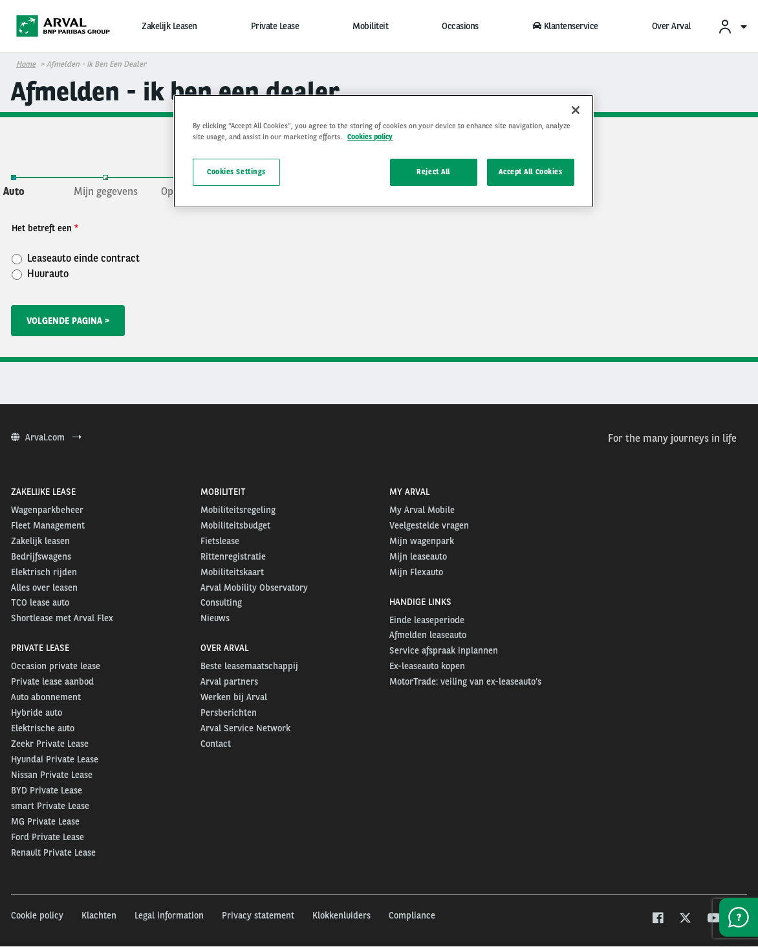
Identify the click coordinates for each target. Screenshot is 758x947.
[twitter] (685, 919)
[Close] (575, 110)
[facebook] (657, 919)
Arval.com (46, 437)
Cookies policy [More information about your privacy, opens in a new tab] (370, 136)
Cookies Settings (236, 171)
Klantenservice (565, 26)
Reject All (433, 171)
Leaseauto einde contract (76, 258)
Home (26, 64)
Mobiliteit (370, 26)
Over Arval (671, 26)
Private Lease (275, 26)
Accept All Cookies (530, 171)
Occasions (460, 26)
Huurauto (40, 273)
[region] (383, 151)
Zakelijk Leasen (169, 26)
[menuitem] (732, 26)
